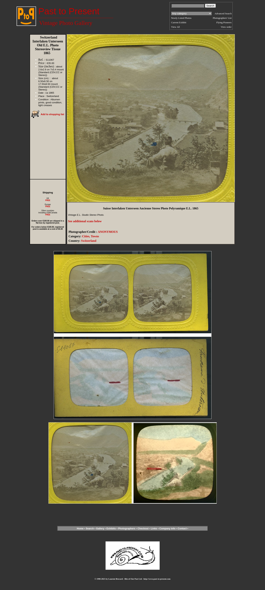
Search (90, 528)
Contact (182, 528)
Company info (167, 528)
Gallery (100, 528)
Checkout (142, 528)
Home (80, 528)
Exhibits (111, 528)
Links (154, 528)
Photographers (126, 528)
